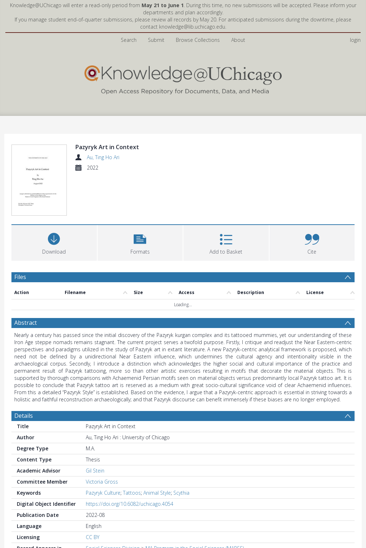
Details (23, 416)
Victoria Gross (102, 481)
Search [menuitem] (129, 39)
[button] (140, 242)
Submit (156, 39)
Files (20, 277)
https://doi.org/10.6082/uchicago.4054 (129, 503)
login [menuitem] (355, 39)
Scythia (181, 492)
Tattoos (132, 492)
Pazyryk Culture (103, 492)
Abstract (25, 323)
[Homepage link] (183, 78)
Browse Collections (198, 39)
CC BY (92, 537)
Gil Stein (95, 470)
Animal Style (157, 492)
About (238, 39)
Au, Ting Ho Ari (103, 157)
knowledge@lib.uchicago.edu (192, 26)
